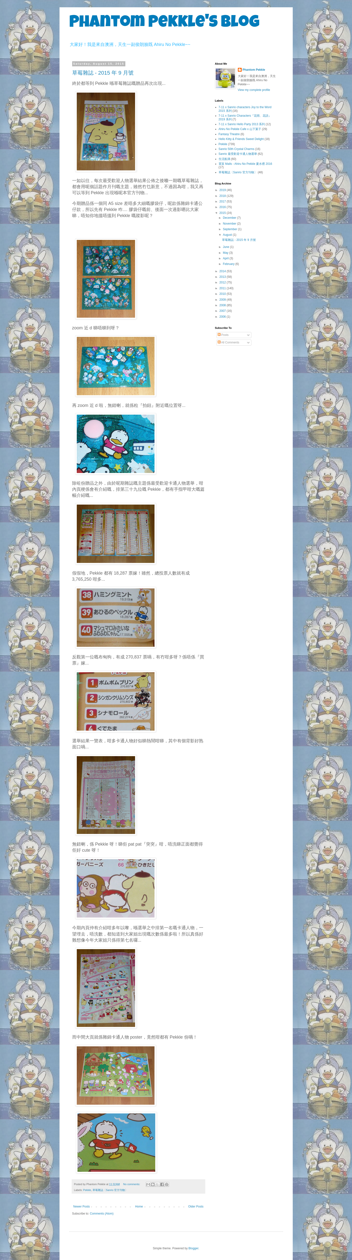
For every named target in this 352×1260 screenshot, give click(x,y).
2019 (223, 190)
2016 (223, 207)
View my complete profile (254, 90)
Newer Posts (81, 1206)
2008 (223, 305)
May (226, 252)
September (230, 229)
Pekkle (87, 1190)
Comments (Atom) (101, 1213)
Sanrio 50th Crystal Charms (236, 149)
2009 (223, 299)
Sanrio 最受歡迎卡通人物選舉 (238, 154)
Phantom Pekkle (254, 69)
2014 (223, 271)
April (226, 258)
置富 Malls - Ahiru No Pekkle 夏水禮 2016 (245, 164)
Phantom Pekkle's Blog (164, 23)
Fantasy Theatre (229, 134)
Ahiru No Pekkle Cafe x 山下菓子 (240, 129)
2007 (223, 311)
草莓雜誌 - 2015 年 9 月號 (103, 73)
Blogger (193, 1248)
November (230, 223)
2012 (223, 282)
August (228, 234)
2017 (223, 201)
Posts (223, 335)
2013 (223, 277)
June (226, 247)
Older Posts (196, 1206)
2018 (223, 196)
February (229, 264)
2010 (223, 294)
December (230, 217)
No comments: (132, 1184)
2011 (223, 288)
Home (139, 1206)
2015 (223, 213)
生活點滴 (224, 159)
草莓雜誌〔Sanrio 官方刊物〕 (110, 1190)
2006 (223, 316)
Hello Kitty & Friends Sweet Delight (241, 139)
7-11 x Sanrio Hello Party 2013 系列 (242, 124)
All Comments (228, 342)
